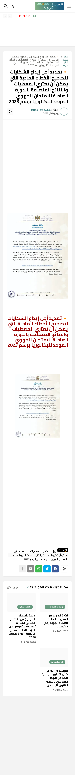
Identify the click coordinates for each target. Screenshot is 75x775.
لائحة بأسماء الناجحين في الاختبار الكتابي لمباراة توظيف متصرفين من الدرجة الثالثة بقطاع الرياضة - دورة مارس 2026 (22, 626)
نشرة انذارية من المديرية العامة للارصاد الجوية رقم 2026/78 (56, 621)
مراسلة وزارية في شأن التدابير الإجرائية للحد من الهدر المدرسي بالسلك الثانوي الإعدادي (54, 678)
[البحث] (5, 6)
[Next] (5, 16)
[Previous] (10, 16)
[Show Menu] (69, 6)
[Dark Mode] (13, 6)
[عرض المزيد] (22, 568)
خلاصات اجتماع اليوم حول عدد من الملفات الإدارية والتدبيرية (23, 16)
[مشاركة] (10, 111)
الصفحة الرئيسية (65, 61)
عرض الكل (13, 587)
